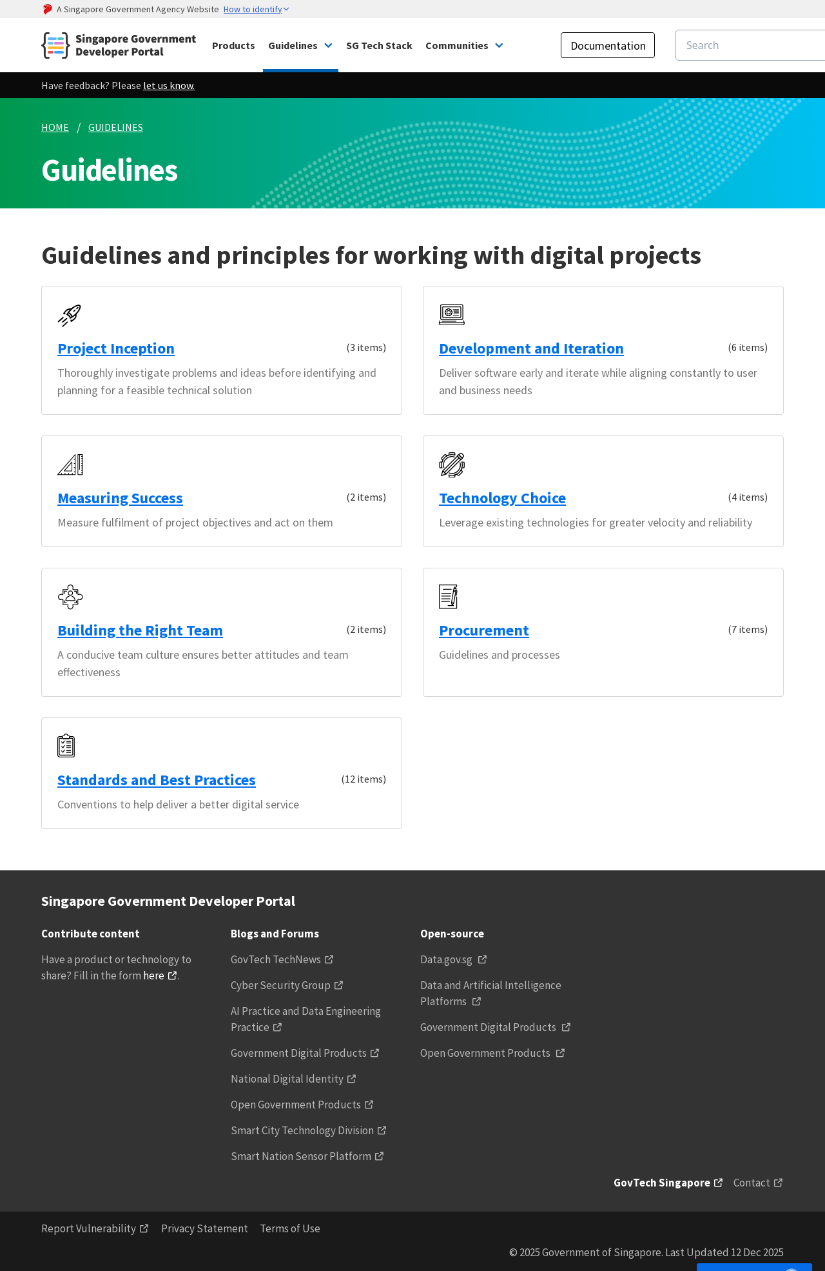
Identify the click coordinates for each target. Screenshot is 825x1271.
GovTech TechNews (276, 959)
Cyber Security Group (281, 985)
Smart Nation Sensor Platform (301, 1156)
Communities (457, 45)
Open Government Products (296, 1104)
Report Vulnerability (88, 1228)
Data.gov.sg (447, 959)
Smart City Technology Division (302, 1130)
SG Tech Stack (379, 45)
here (153, 975)
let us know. (169, 85)
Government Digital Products (299, 1053)
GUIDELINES (115, 127)
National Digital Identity (287, 1079)
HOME (55, 127)
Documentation (608, 45)
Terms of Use (290, 1228)
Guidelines (293, 45)
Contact (751, 1183)
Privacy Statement (204, 1228)
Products (233, 45)
